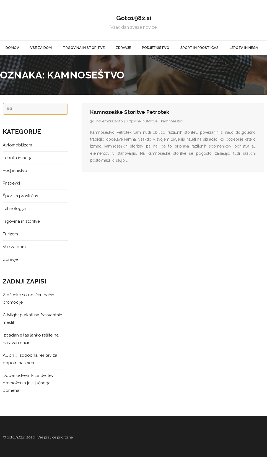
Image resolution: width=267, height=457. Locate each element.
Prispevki (11, 183)
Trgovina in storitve (142, 121)
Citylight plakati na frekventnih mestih (32, 318)
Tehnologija (14, 208)
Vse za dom (14, 246)
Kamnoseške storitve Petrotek (129, 112)
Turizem (10, 234)
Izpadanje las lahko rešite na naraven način (31, 339)
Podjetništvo (15, 170)
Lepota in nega (18, 157)
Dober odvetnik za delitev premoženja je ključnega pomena (28, 383)
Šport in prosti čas (20, 195)
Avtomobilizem (17, 145)
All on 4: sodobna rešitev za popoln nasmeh (30, 359)
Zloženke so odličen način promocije (28, 298)
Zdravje (10, 259)
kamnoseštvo (172, 121)
